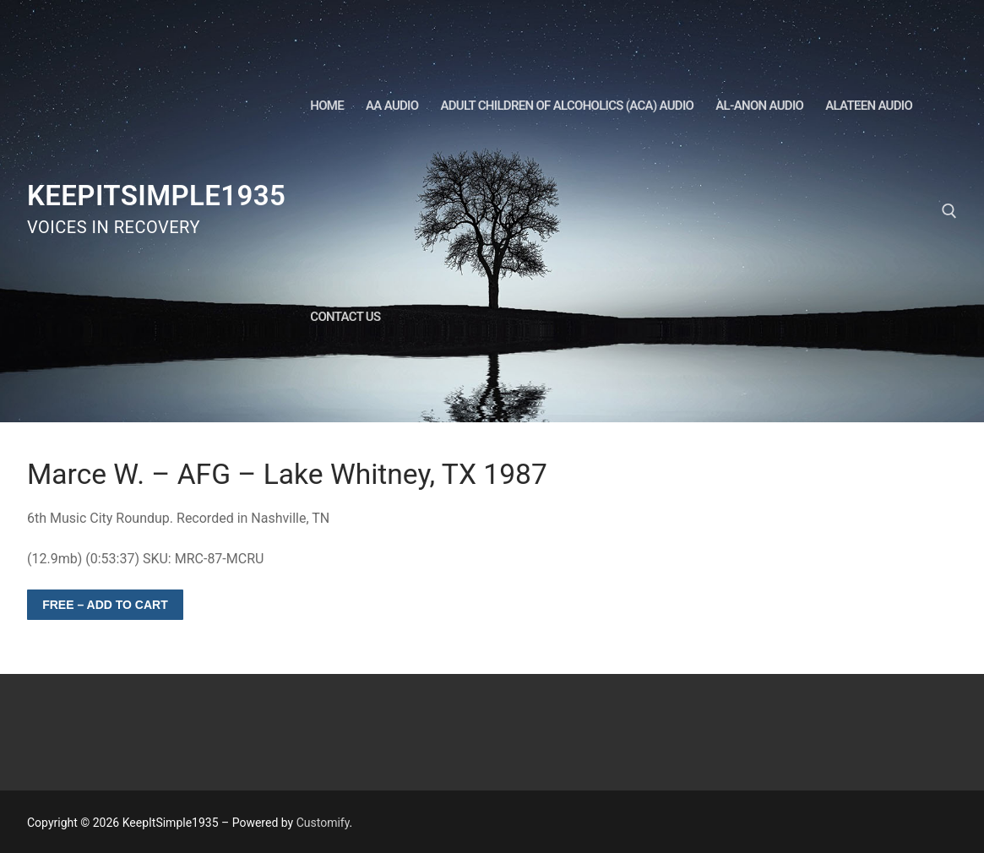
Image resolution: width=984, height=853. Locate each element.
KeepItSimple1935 (156, 195)
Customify (323, 822)
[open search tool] (949, 211)
